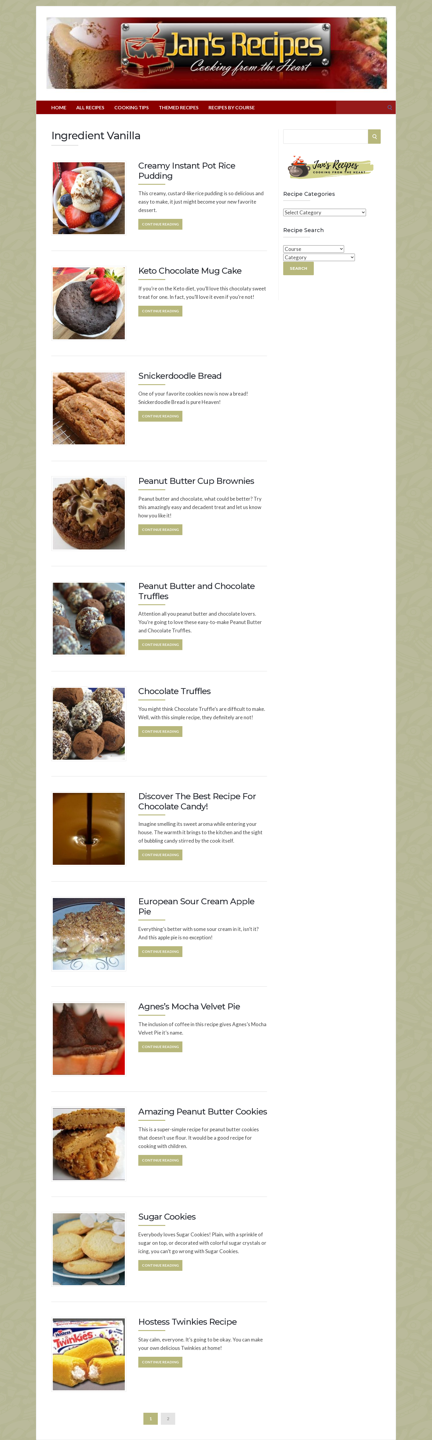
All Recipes (90, 107)
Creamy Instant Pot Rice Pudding (186, 170)
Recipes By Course (231, 107)
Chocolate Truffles (174, 691)
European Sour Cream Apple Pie (196, 906)
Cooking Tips (131, 107)
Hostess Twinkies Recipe (187, 1322)
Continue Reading (160, 224)
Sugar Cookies (167, 1217)
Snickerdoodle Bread (179, 376)
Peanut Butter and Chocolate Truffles (196, 591)
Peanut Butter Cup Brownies (196, 481)
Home (58, 107)
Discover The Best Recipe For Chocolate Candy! (197, 801)
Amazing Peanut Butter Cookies (202, 1111)
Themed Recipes (179, 107)
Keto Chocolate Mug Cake (190, 271)
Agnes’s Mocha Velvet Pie (189, 1006)
